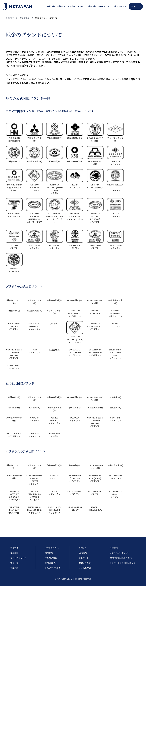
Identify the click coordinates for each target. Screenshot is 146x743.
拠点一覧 (14, 563)
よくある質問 (85, 568)
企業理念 (14, 552)
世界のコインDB (52, 568)
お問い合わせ (85, 563)
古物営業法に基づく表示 (121, 558)
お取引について (52, 547)
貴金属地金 (25, 17)
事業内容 (10, 17)
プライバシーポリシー (120, 552)
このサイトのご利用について (123, 563)
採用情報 (114, 547)
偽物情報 (83, 552)
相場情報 (49, 552)
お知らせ (83, 547)
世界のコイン (51, 563)
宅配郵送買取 (51, 558)
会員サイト (84, 558)
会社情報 (14, 547)
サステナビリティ (18, 558)
